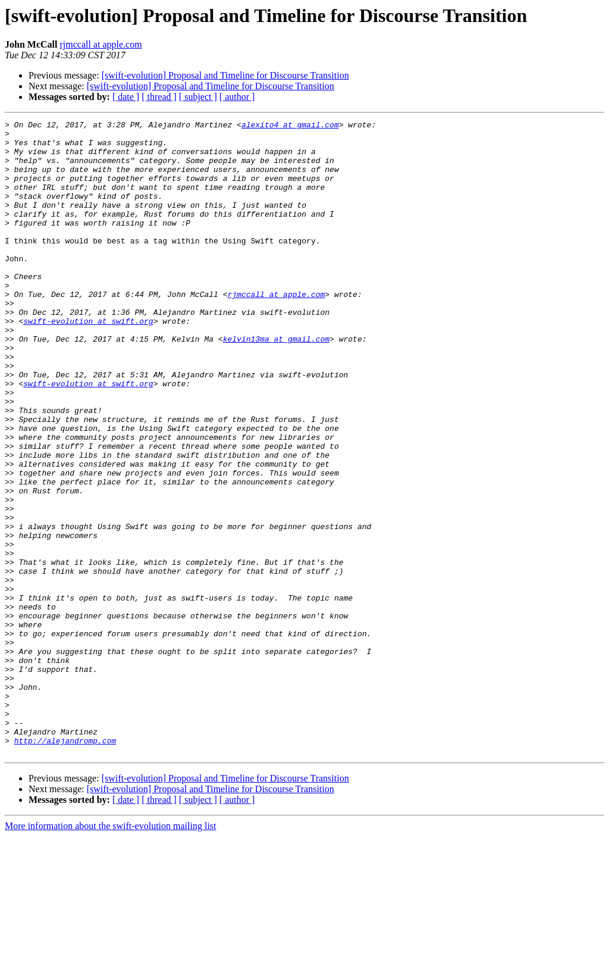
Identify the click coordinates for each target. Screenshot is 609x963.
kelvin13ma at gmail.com (276, 383)
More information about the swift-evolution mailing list (110, 953)
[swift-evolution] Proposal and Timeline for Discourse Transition (225, 75)
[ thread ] (159, 97)
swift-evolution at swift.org (88, 362)
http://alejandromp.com (65, 865)
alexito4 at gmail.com (290, 126)
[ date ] (125, 97)
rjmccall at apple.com (100, 44)
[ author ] (237, 97)
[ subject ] (198, 97)
